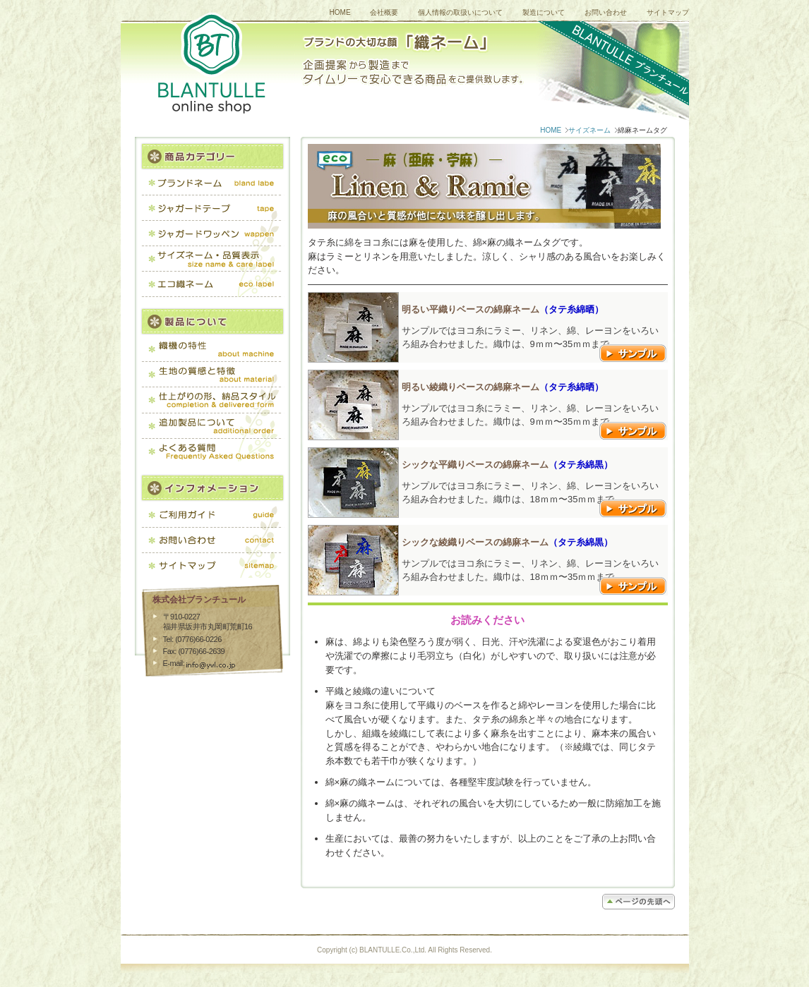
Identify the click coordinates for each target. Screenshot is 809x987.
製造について (543, 12)
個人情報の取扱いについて (460, 12)
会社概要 (384, 12)
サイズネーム (589, 130)
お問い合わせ (606, 12)
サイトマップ (668, 12)
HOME (340, 12)
